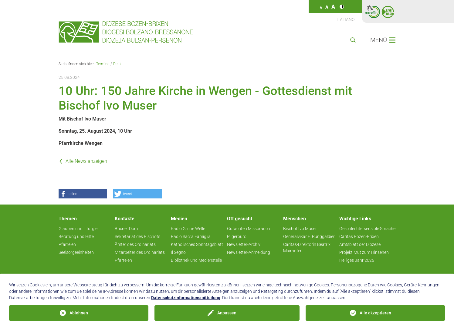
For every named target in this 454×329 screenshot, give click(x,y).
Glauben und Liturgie (78, 228)
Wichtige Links (355, 219)
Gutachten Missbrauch (248, 228)
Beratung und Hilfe (76, 236)
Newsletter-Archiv (243, 244)
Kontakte (124, 219)
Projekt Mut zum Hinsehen (364, 252)
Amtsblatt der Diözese (360, 244)
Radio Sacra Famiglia (191, 236)
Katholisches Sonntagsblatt (197, 244)
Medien (179, 219)
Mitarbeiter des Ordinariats (140, 252)
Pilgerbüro (236, 236)
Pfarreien (67, 244)
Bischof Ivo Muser (300, 228)
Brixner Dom (126, 228)
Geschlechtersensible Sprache (367, 228)
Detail (117, 64)
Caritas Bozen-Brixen (359, 236)
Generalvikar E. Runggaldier (309, 236)
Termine (102, 64)
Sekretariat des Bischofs (137, 236)
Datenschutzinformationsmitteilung (185, 297)
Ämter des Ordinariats (135, 244)
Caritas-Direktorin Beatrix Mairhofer (306, 247)
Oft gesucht (239, 219)
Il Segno (178, 252)
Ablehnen (78, 312)
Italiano (345, 19)
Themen (68, 219)
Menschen (294, 219)
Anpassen (226, 312)
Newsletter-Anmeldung (248, 252)
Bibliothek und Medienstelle (196, 260)
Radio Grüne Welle (188, 228)
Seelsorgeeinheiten (76, 252)
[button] (83, 193)
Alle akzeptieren (375, 312)
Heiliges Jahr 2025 (356, 260)
